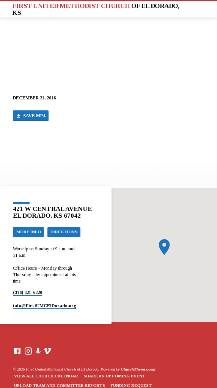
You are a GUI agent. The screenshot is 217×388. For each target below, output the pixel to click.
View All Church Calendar (46, 376)
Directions (63, 231)
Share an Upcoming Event (114, 376)
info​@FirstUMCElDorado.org (44, 305)
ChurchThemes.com (138, 369)
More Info (28, 231)
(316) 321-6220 (27, 292)
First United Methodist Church (95, 9)
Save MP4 (30, 116)
